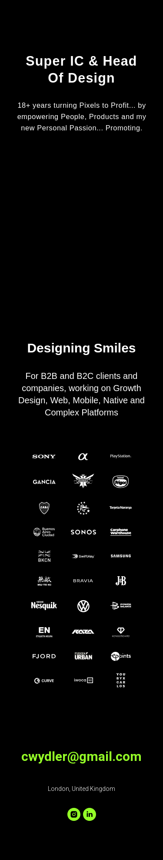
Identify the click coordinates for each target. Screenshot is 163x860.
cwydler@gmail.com (81, 756)
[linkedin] (89, 814)
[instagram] (73, 814)
